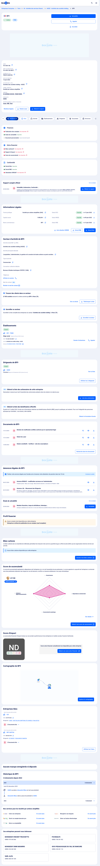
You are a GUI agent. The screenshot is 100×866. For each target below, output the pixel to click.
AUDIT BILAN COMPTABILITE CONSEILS (23, 720)
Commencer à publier (89, 474)
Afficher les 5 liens (89, 749)
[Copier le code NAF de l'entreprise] (26, 246)
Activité (34, 119)
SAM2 (5, 98)
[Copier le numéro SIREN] (12, 65)
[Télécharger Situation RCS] (94, 212)
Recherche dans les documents (85, 451)
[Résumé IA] (83, 431)
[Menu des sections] (3, 118)
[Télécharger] (94, 431)
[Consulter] (88, 431)
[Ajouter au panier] (88, 189)
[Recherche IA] (12, 118)
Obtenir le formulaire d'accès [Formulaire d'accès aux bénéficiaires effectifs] (87, 416)
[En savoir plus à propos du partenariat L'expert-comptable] (40, 823)
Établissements (46, 119)
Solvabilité (73, 16)
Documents (73, 119)
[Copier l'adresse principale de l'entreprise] (24, 93)
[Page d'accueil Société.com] (5, 3)
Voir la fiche (91, 371)
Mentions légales (9, 109)
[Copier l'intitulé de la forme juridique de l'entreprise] (45, 212)
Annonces (86, 119)
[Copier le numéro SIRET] (16, 69)
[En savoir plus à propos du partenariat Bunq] (40, 818)
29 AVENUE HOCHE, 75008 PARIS (12, 94)
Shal (11, 103)
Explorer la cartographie (86, 699)
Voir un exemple (92, 182)
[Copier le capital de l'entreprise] (45, 217)
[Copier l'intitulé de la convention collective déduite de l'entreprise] (30, 270)
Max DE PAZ (36, 720)
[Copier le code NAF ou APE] (26, 84)
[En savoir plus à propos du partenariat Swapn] (40, 814)
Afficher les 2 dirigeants (87, 380)
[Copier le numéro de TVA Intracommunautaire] (14, 74)
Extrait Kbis (89, 230)
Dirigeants (61, 119)
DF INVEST (11, 738)
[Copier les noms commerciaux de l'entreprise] (45, 222)
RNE (8, 103)
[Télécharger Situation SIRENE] (94, 217)
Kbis (23, 119)
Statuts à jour (22, 109)
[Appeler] (73, 21)
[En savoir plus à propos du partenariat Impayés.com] (92, 814)
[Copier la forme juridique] (21, 88)
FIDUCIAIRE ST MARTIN (21, 738)
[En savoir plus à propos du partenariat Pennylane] (92, 818)
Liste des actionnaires (86, 398)
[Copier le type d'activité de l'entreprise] (12, 262)
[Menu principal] (96, 3)
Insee (4, 103)
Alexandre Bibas (22, 790)
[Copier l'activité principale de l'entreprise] (55, 254)
